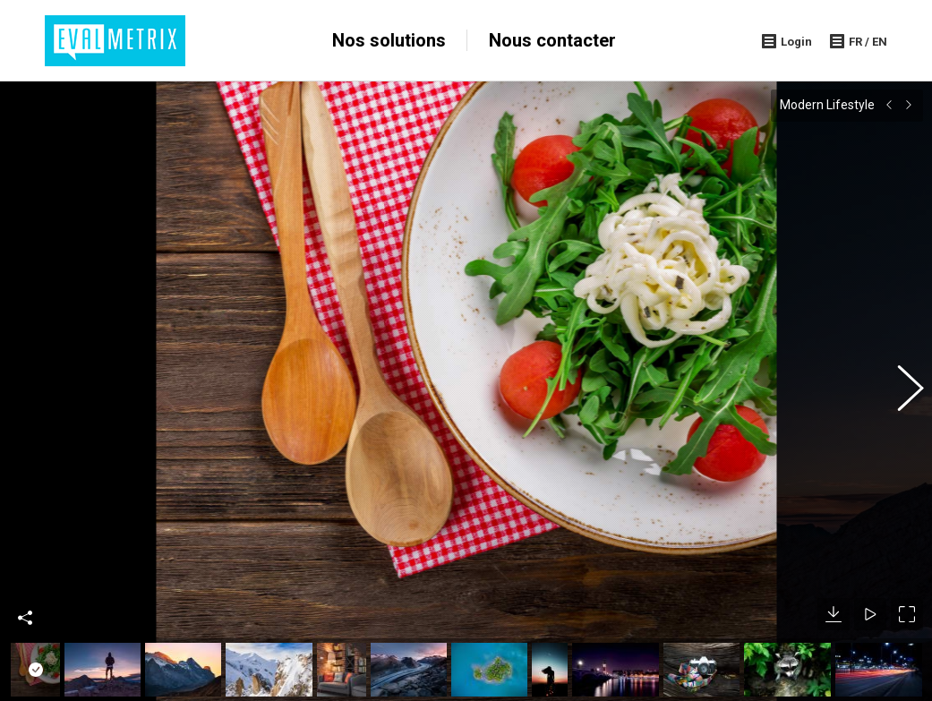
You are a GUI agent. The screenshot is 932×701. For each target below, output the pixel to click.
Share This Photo (25, 587)
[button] (900, 376)
